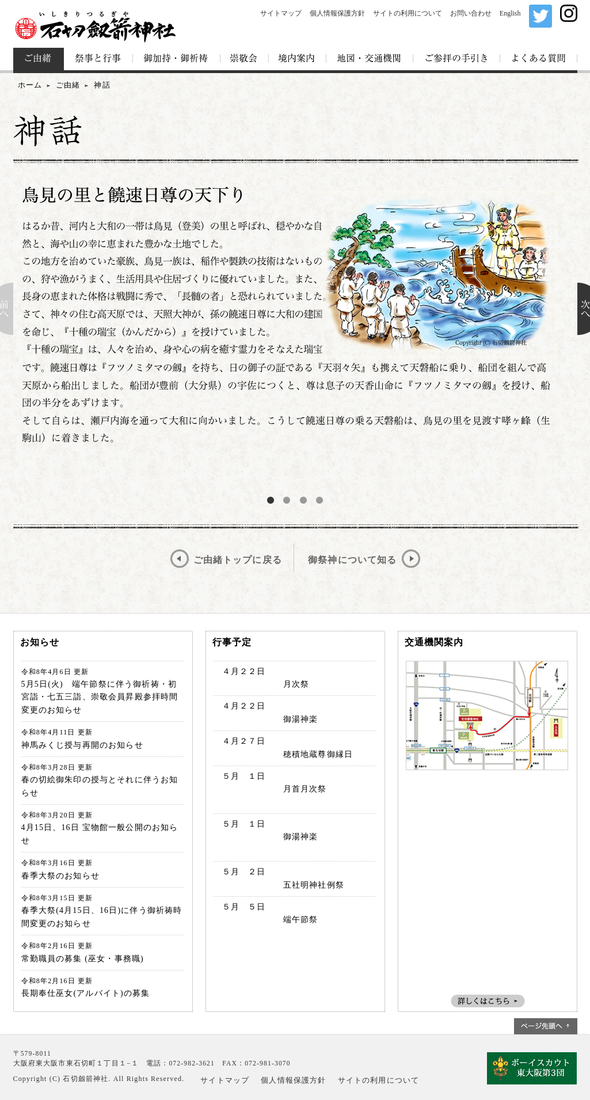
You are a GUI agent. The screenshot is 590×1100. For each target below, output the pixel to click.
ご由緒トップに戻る (237, 560)
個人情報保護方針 (337, 13)
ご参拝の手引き (456, 59)
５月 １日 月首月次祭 (270, 789)
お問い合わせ (471, 13)
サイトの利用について (407, 13)
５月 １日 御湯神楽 (266, 837)
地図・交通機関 (369, 59)
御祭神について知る (352, 560)
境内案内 (297, 59)
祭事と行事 (98, 59)
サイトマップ (281, 13)
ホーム (30, 85)
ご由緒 (38, 59)
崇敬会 (244, 59)
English (510, 13)
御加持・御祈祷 (176, 59)
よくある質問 (538, 59)
